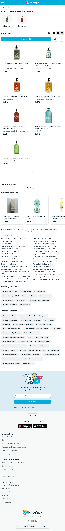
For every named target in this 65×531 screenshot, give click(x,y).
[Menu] (2, 2)
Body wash (34, 188)
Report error (32, 173)
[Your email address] (32, 396)
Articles (5, 495)
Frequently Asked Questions (13, 454)
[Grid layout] (54, 33)
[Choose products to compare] (55, 39)
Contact (5, 440)
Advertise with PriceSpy (11, 443)
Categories (6, 499)
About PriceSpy (8, 436)
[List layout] (58, 33)
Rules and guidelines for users (13, 462)
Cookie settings (8, 476)
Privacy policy (7, 469)
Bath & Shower (8, 8)
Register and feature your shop (14, 447)
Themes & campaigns (10, 485)
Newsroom (6, 488)
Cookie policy (7, 473)
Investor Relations (9, 492)
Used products (7, 502)
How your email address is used (24, 407)
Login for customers (9, 450)
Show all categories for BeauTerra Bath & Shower (43, 230)
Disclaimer (6, 466)
